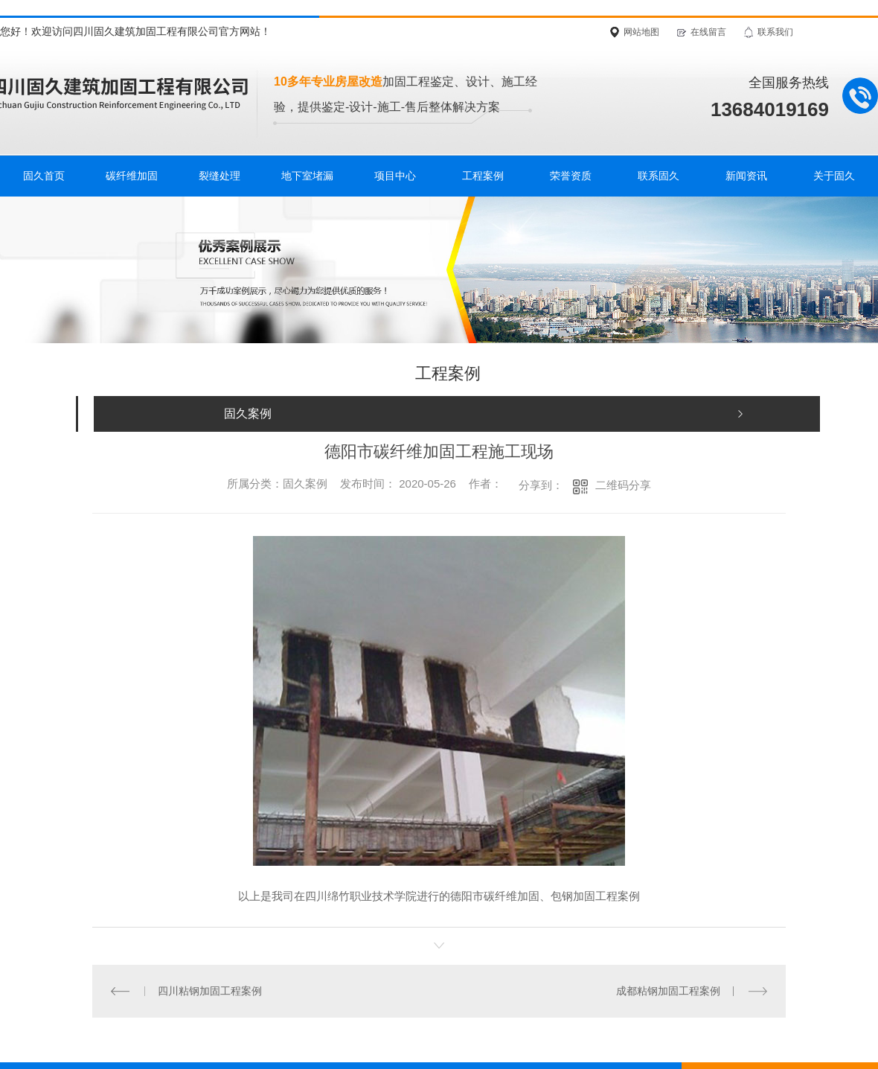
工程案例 (483, 176)
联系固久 (658, 176)
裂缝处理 (219, 176)
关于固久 (834, 176)
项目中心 (395, 176)
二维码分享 (623, 485)
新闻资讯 (746, 176)
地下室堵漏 (307, 176)
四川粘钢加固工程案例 (210, 991)
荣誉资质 (571, 176)
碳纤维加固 (132, 176)
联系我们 (775, 32)
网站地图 (641, 32)
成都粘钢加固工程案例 (668, 991)
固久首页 (44, 176)
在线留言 (708, 32)
